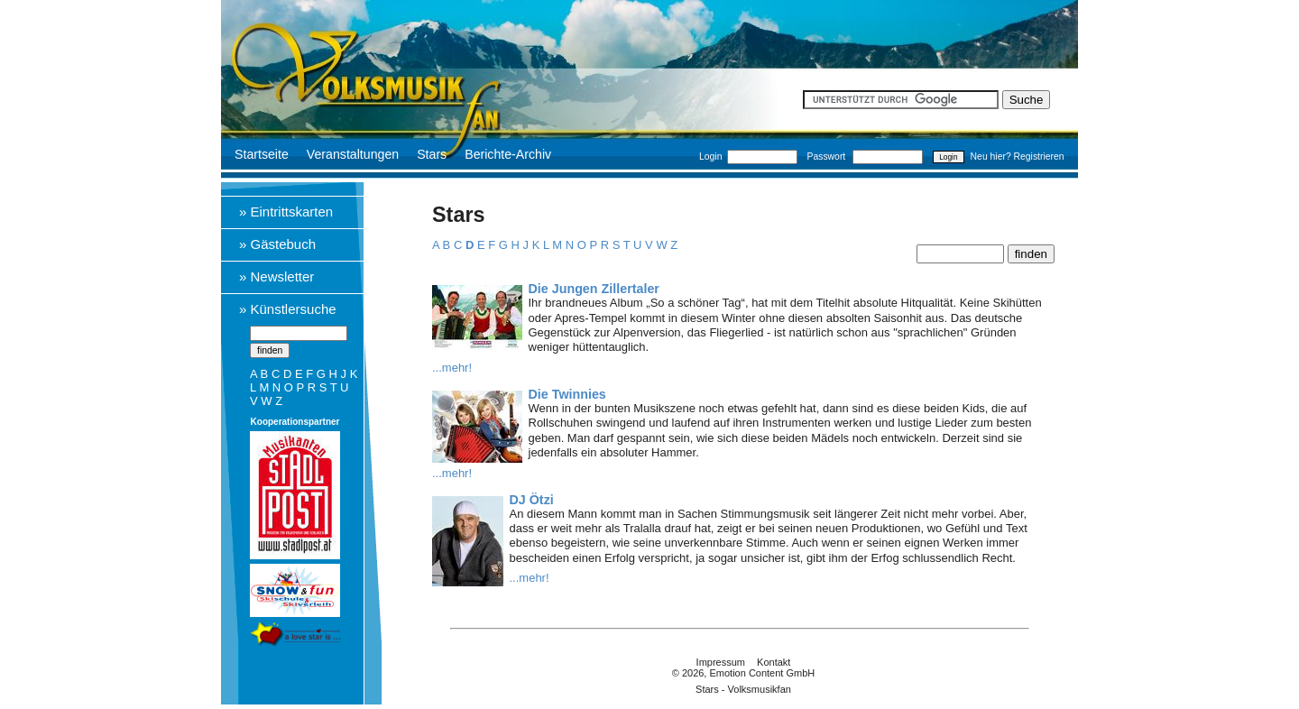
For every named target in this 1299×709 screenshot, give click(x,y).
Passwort (826, 156)
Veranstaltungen (353, 154)
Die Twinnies (567, 394)
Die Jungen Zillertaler (594, 288)
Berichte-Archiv (508, 154)
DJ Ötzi (532, 500)
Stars (432, 154)
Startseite (262, 154)
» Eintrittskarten (286, 211)
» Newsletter (276, 276)
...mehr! (452, 367)
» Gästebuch (277, 244)
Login (710, 156)
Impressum (720, 662)
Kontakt (773, 662)
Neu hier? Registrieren (1017, 156)
